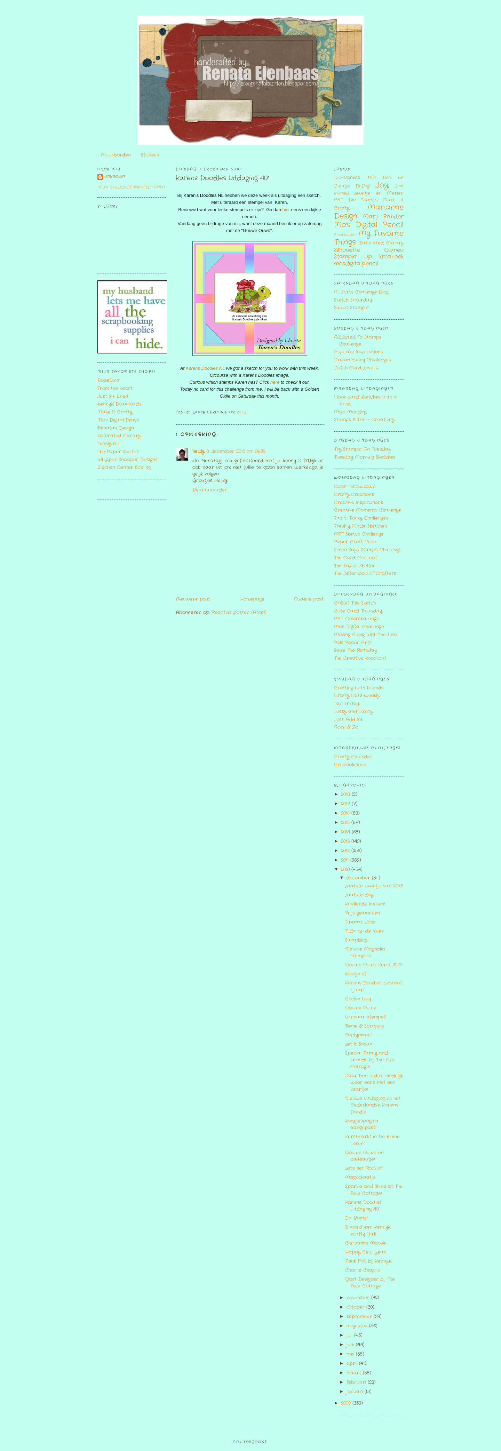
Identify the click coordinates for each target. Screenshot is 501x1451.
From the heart (115, 388)
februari (357, 1382)
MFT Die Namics (356, 200)
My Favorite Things (369, 238)
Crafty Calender (353, 757)
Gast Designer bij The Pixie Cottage (370, 1283)
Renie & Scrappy (364, 1026)
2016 (346, 813)
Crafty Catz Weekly (357, 695)
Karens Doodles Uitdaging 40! (222, 178)
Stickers (150, 155)
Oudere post (309, 599)
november (359, 1297)
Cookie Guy (358, 999)
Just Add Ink (348, 719)
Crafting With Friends (359, 688)
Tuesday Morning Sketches (365, 457)
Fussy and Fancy (353, 711)
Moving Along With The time (365, 634)
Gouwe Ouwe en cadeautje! (364, 1156)
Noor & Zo (346, 727)
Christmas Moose (365, 1243)
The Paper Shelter (118, 451)
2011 (345, 860)
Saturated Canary (119, 435)
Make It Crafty (114, 412)
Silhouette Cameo (369, 250)
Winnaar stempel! (365, 1017)
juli (350, 1335)
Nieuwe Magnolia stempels (365, 952)
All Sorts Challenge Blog (361, 292)
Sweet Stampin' (351, 307)
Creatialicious (350, 765)
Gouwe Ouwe (360, 1008)
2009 (346, 1403)
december (359, 878)
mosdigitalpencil (356, 264)
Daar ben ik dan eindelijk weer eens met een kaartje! (374, 1083)
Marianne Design (369, 211)
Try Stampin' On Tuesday (362, 449)
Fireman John (360, 922)
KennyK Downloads (119, 404)
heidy (198, 451)
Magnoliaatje (360, 1177)
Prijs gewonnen (362, 913)
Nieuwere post (193, 599)
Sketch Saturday (353, 300)
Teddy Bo (108, 443)
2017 (346, 803)
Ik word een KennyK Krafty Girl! (368, 1230)
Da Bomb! (356, 1218)
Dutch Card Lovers (356, 368)
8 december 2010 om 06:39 (235, 451)
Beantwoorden (210, 490)
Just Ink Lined (112, 396)
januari (356, 1391)
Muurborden (116, 155)
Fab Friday (346, 703)
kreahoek (391, 257)
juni (351, 1344)
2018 (346, 794)
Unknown (114, 177)
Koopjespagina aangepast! (362, 1124)
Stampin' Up (353, 257)
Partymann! (358, 1035)
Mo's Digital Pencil (118, 420)
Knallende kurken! (365, 904)
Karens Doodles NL (205, 368)
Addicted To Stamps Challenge (357, 341)
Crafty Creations (354, 494)
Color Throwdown (354, 486)
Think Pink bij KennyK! (368, 1261)
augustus (358, 1326)
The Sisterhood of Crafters (365, 573)
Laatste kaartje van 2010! (374, 886)
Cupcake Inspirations (358, 352)
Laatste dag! (359, 895)
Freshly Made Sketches (360, 526)
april (353, 1363)
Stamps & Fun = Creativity (364, 419)
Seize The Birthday (355, 650)
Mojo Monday (350, 412)
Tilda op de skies (364, 931)
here (275, 382)
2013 (346, 841)
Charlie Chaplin (362, 1270)
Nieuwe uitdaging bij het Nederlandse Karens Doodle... (373, 1105)
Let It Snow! (358, 1044)
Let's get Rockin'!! (364, 1168)
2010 (346, 869)
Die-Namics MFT (355, 177)
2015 (346, 822)
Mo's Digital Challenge (359, 626)
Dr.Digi (363, 186)
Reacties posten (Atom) (239, 612)
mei (351, 1354)
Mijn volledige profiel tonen (131, 187)
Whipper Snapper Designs (127, 459)
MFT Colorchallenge (356, 618)
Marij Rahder (383, 217)
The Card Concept (355, 558)
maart (355, 1373)
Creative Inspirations (358, 502)
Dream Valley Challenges (362, 360)
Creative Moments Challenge (367, 510)
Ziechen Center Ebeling (124, 467)
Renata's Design (115, 428)
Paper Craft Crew (355, 542)
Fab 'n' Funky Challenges (361, 518)
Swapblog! (356, 940)
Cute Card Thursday (358, 611)
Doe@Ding (108, 380)
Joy (381, 185)
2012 (346, 850)
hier (286, 209)
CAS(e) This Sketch (355, 603)
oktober (356, 1307)
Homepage (252, 599)
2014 (346, 832)
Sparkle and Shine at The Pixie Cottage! (374, 1190)
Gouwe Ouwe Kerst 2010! (373, 965)
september (360, 1316)
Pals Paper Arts (353, 642)
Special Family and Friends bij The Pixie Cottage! (370, 1060)
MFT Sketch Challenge (359, 534)
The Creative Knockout (360, 658)
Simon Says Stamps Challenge (367, 550)
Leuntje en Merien (379, 193)
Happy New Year (365, 1252)
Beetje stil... (357, 974)
